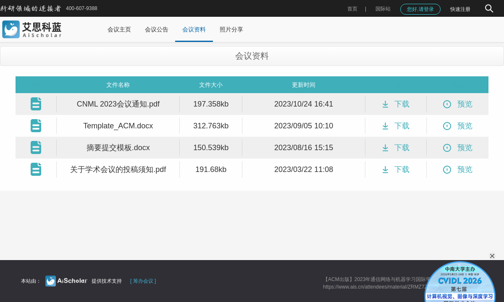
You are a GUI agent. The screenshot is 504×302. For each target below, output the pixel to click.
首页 (352, 9)
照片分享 (231, 29)
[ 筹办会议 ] (143, 281)
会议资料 (194, 29)
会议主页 (119, 29)
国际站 (383, 9)
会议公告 (156, 29)
